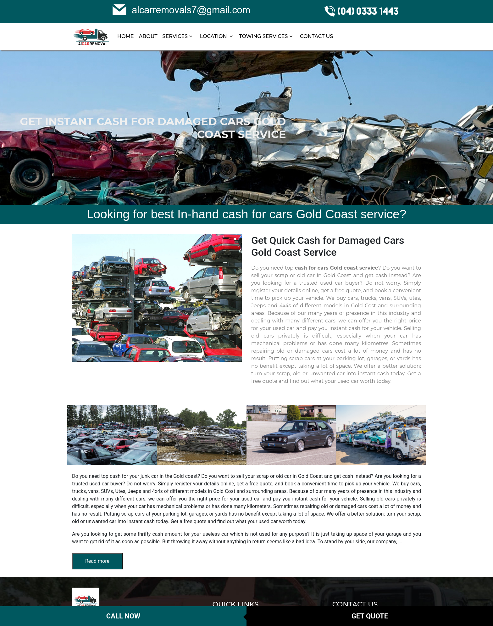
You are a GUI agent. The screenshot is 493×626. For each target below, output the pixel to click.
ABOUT (148, 36)
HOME (125, 36)
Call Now (123, 616)
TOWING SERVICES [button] (266, 36)
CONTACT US (316, 36)
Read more (97, 561)
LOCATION (216, 36)
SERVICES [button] (178, 36)
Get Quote (370, 616)
